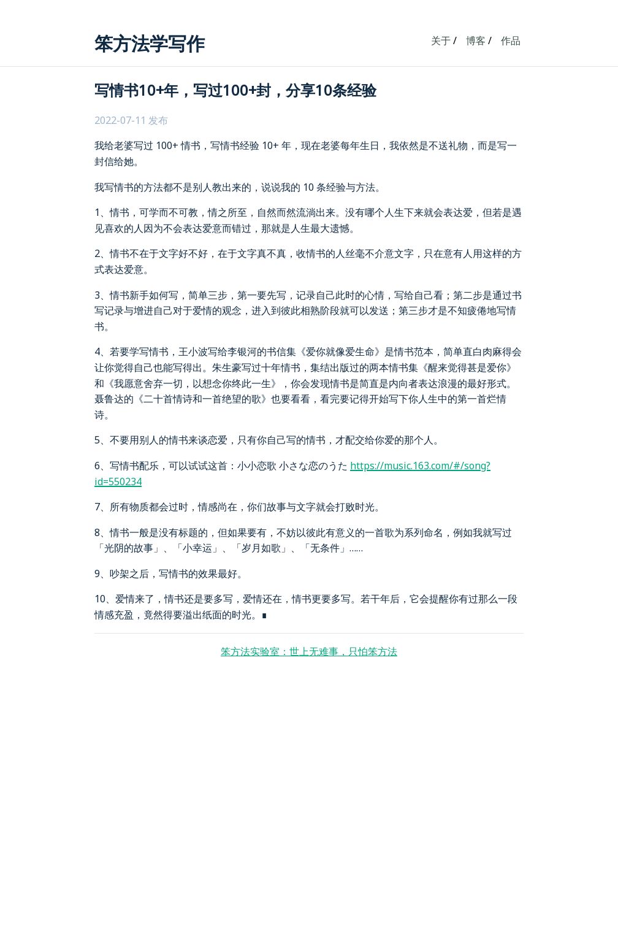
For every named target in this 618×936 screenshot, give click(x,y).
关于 (441, 40)
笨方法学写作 (149, 43)
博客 (476, 40)
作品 (511, 40)
